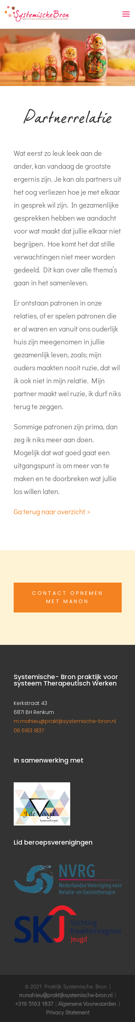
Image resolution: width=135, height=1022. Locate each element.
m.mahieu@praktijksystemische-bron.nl (65, 721)
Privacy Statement (67, 1012)
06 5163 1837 (29, 730)
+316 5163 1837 (34, 1003)
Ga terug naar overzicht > (52, 511)
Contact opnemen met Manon (67, 597)
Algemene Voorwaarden (87, 1003)
